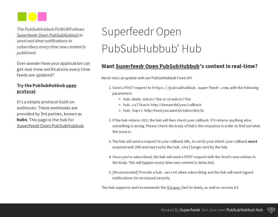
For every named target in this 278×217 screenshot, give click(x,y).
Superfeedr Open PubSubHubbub (47, 35)
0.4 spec (174, 187)
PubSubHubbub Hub (244, 209)
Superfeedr (190, 209)
